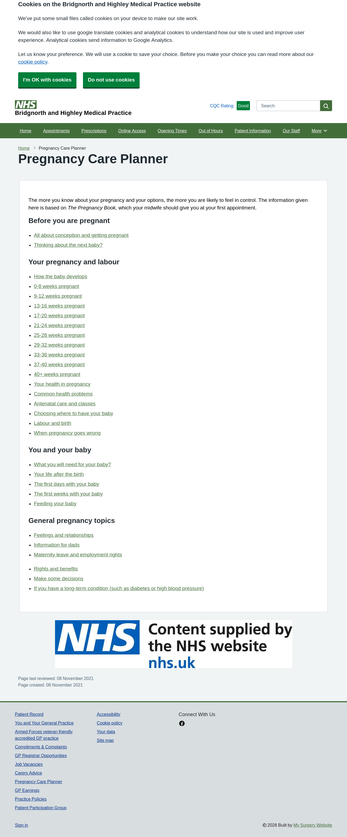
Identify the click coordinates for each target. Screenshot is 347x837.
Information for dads (56, 544)
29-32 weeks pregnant (59, 344)
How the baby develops (60, 276)
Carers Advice (28, 773)
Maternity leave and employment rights (78, 554)
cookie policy (32, 61)
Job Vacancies (29, 764)
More (320, 130)
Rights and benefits (56, 568)
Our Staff (291, 130)
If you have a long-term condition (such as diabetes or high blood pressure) (119, 588)
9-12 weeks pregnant (58, 296)
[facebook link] (182, 724)
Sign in (21, 825)
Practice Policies (31, 799)
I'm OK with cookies (47, 79)
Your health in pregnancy (62, 384)
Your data (106, 731)
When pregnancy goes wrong (67, 432)
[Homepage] (111, 108)
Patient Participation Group (40, 807)
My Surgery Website (312, 825)
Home (25, 130)
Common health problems (63, 393)
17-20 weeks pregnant (59, 315)
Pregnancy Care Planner (38, 781)
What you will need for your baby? (72, 464)
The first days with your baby (66, 484)
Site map (105, 740)
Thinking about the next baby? (68, 244)
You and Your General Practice (44, 723)
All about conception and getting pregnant (81, 235)
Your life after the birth (59, 474)
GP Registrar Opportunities (41, 755)
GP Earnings (27, 790)
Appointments (56, 130)
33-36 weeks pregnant (59, 354)
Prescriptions (93, 130)
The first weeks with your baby (68, 493)
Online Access (132, 130)
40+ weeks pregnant (57, 374)
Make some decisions (58, 578)
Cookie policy (110, 723)
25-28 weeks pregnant (59, 335)
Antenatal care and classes (64, 403)
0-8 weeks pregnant (56, 286)
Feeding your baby (55, 503)
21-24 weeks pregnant (59, 325)
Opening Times (172, 130)
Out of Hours (210, 130)
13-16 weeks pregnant (59, 305)
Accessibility (108, 714)
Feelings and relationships (64, 535)
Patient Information (253, 130)
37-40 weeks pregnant (59, 364)
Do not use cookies (111, 79)
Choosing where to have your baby (73, 413)
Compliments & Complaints (41, 747)
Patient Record (29, 714)
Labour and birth (52, 423)
